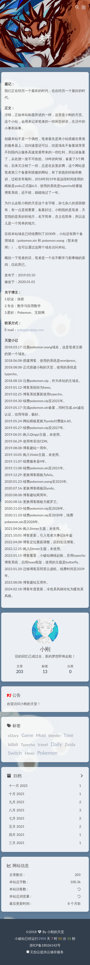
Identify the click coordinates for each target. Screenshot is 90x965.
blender (54, 735)
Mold (41, 735)
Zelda (70, 744)
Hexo (30, 753)
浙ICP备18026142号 (45, 945)
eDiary (13, 735)
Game (27, 735)
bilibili (13, 744)
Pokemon (47, 753)
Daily (56, 744)
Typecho (28, 744)
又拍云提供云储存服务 (47, 952)
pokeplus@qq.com (30, 330)
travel (43, 744)
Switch (15, 753)
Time (68, 735)
